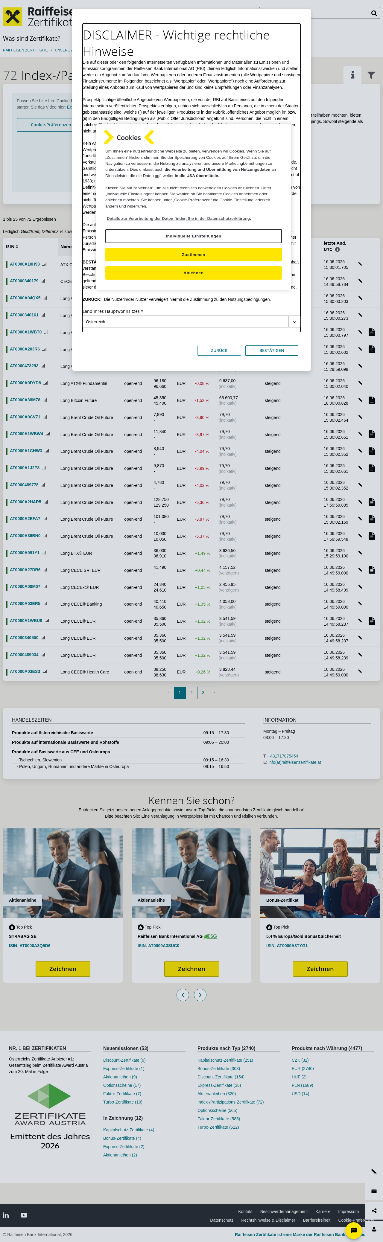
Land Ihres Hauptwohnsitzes (111, 311)
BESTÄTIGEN (271, 350)
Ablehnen (193, 273)
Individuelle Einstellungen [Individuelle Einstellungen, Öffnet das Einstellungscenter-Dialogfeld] (193, 236)
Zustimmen (194, 254)
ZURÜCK (219, 350)
